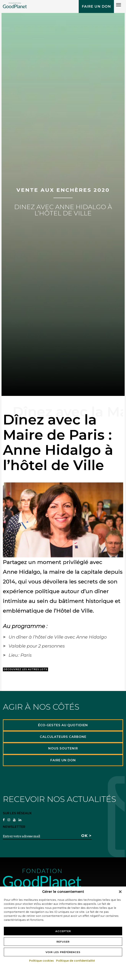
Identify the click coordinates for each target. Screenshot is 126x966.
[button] (120, 892)
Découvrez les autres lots (25, 669)
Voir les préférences (63, 952)
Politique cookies (41, 960)
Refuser (63, 941)
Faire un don (96, 6)
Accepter (63, 931)
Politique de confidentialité (75, 960)
